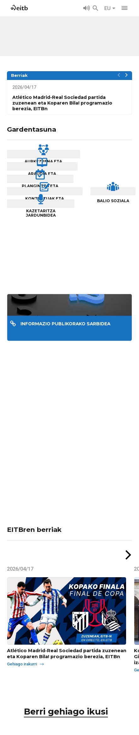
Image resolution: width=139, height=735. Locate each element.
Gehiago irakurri (28, 688)
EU (110, 8)
